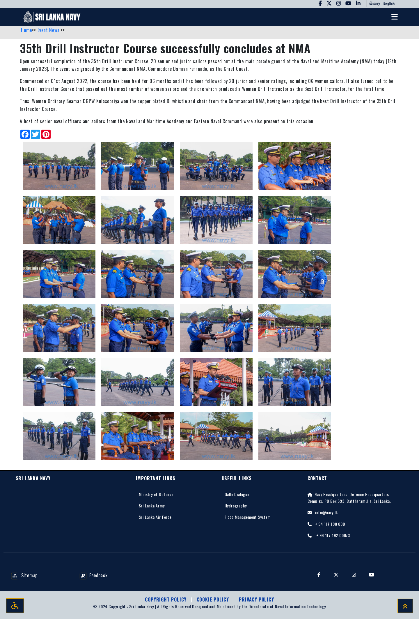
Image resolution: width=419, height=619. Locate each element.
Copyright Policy (166, 599)
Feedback (93, 575)
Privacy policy (256, 599)
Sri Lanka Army (152, 505)
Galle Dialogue (237, 494)
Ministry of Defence (156, 494)
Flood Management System (248, 517)
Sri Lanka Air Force (155, 517)
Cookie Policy (213, 599)
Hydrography (236, 505)
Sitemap (24, 575)
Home (26, 30)
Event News (49, 30)
